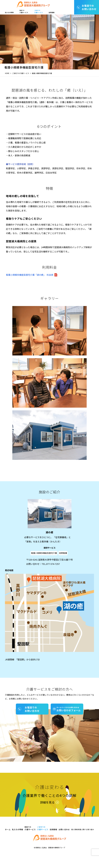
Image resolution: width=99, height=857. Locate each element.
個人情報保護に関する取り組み (82, 829)
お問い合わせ (64, 829)
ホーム (7, 829)
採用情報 (51, 12)
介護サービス (23, 11)
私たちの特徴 (9, 12)
